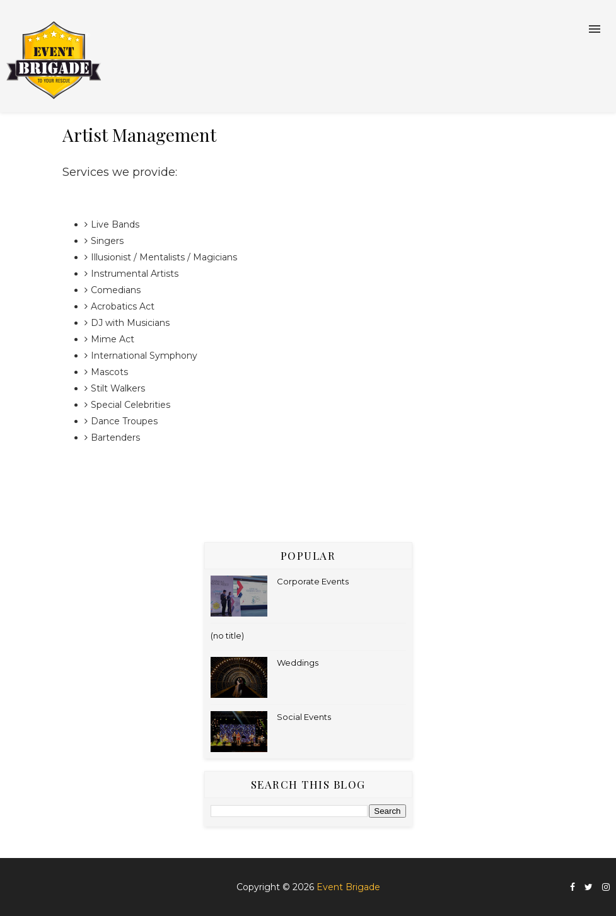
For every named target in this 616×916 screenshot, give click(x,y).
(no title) (227, 635)
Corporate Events (313, 581)
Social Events (304, 717)
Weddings (297, 663)
